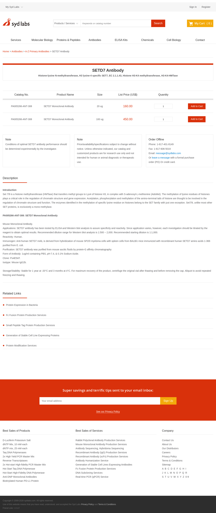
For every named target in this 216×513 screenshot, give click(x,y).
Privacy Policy (169, 456)
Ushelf (17, 508)
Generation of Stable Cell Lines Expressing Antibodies (104, 464)
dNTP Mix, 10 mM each (15, 444)
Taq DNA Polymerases (14, 452)
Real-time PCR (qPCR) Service (92, 476)
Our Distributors (170, 448)
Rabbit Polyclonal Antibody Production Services (100, 440)
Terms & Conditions (172, 460)
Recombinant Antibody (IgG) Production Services (101, 452)
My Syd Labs (12, 7)
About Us (167, 444)
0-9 (187, 476)
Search (158, 23)
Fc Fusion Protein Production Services (26, 315)
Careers (166, 452)
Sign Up (168, 400)
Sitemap (166, 464)
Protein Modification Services (21, 345)
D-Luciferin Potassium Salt (17, 440)
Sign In (193, 7)
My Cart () (200, 23)
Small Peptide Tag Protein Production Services (30, 325)
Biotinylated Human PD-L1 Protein (21, 481)
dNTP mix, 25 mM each (15, 448)
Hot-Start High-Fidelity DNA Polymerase (24, 472)
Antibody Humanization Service (92, 460)
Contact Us (168, 440)
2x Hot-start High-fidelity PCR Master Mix (24, 464)
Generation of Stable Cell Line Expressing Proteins (32, 335)
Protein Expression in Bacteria (22, 305)
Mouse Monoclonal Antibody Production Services (101, 444)
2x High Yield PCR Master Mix (18, 456)
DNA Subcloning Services (89, 472)
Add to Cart (197, 106)
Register (206, 7)
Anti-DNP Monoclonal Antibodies (20, 476)
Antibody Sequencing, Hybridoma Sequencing (100, 448)
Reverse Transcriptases (15, 460)
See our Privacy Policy (108, 411)
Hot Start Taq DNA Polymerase (19, 468)
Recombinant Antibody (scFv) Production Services (102, 456)
